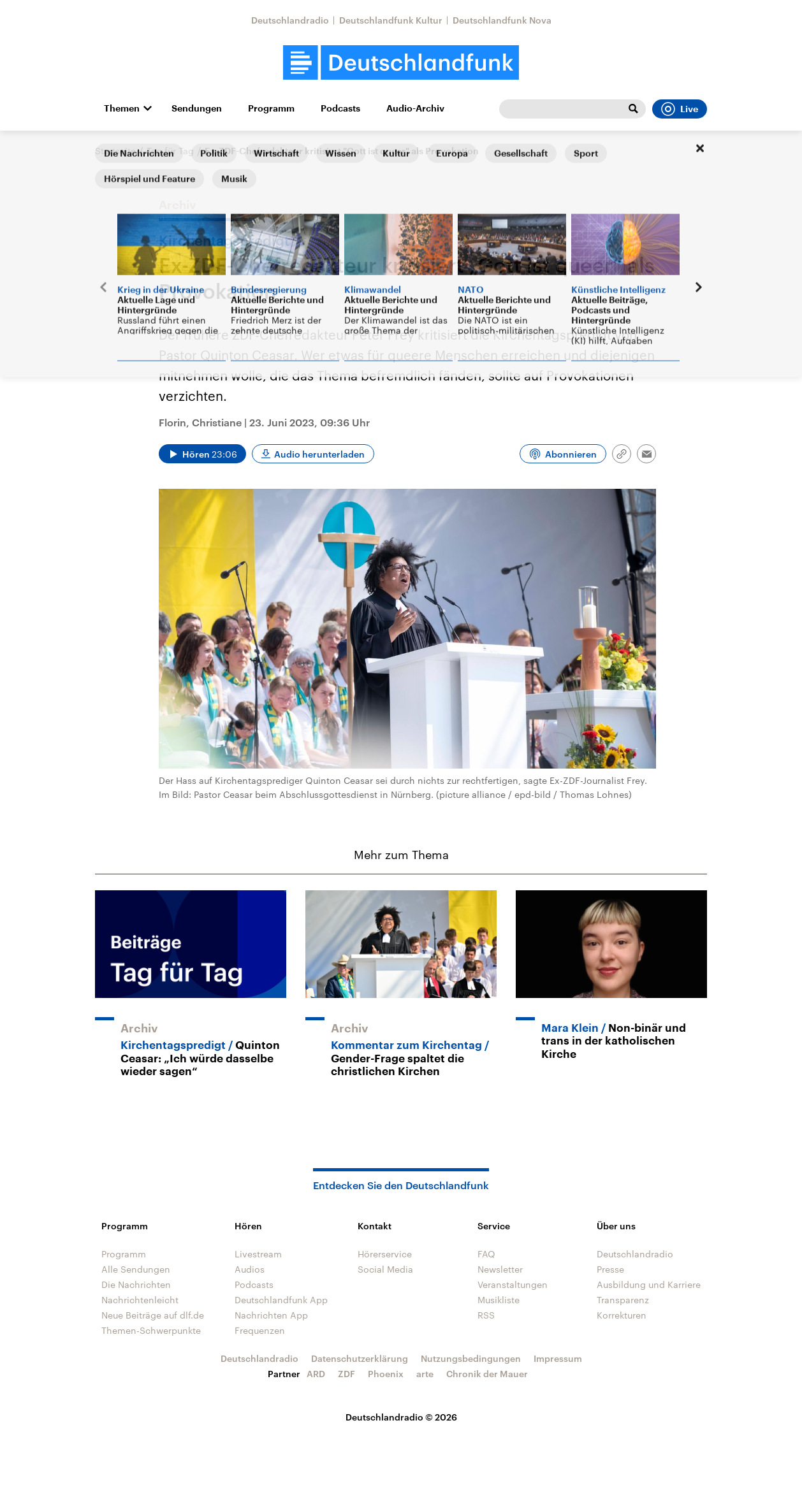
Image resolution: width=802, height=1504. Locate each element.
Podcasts (340, 108)
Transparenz (623, 1299)
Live (679, 109)
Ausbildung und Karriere (649, 1284)
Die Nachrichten (136, 1284)
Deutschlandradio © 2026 (401, 1417)
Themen (122, 108)
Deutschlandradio (290, 20)
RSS (486, 1315)
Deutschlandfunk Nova (502, 20)
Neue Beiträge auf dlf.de (152, 1315)
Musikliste (499, 1299)
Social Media (385, 1269)
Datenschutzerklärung (359, 1358)
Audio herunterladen (319, 454)
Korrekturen (621, 1315)
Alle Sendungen (135, 1269)
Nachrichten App (271, 1315)
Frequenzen (260, 1330)
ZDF (346, 1373)
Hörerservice (385, 1253)
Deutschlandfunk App (281, 1299)
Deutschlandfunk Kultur (390, 20)
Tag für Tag (170, 150)
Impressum (558, 1358)
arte (425, 1373)
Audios (250, 1269)
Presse (610, 1269)
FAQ (486, 1253)
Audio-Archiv (415, 108)
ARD (316, 1373)
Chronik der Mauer (487, 1373)
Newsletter (500, 1269)
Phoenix (386, 1373)
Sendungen (196, 108)
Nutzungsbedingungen (471, 1358)
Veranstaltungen (513, 1284)
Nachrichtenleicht (140, 1299)
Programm (271, 108)
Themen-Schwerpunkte (151, 1330)
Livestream (258, 1253)
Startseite (115, 150)
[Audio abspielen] (202, 453)
